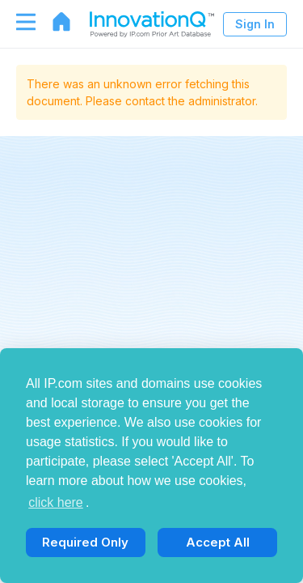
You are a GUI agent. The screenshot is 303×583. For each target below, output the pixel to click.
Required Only (85, 542)
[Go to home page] (53, 22)
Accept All (218, 542)
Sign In (255, 24)
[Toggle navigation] (18, 22)
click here (55, 502)
